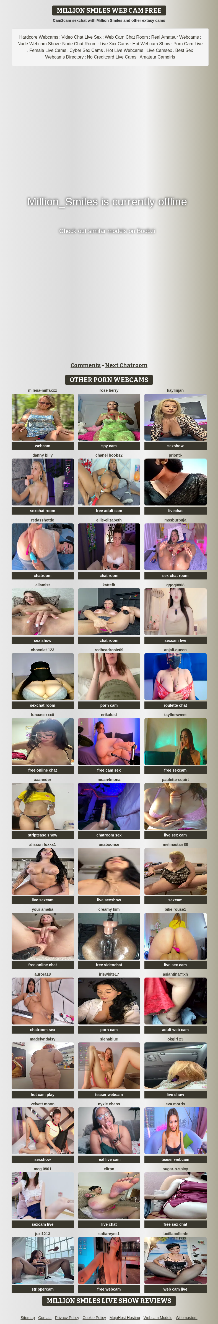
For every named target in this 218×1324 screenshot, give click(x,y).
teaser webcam (109, 1094)
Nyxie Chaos (109, 1104)
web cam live (175, 1289)
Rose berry (109, 390)
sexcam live (175, 640)
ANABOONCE (109, 844)
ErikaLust (109, 715)
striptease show (42, 835)
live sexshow (109, 900)
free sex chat (175, 1224)
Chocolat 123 (42, 650)
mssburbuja (175, 520)
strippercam (43, 1289)
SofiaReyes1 (109, 1234)
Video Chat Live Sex (81, 37)
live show (175, 1094)
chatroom (42, 575)
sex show (42, 640)
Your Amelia (42, 909)
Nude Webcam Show (38, 43)
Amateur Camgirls (157, 57)
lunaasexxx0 (42, 715)
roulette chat (175, 705)
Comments (86, 365)
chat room (109, 575)
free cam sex (109, 770)
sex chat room (175, 575)
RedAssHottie (42, 520)
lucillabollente (175, 1234)
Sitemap (27, 1317)
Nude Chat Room (79, 43)
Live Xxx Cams (114, 43)
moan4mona (109, 779)
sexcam (175, 900)
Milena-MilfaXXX (42, 390)
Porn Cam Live (188, 43)
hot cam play (42, 1094)
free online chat (42, 770)
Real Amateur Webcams (175, 37)
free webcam (109, 1289)
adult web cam (175, 1030)
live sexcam (43, 900)
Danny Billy (42, 455)
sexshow (175, 446)
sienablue (109, 1039)
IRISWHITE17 (109, 974)
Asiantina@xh (175, 974)
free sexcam (175, 770)
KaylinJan (175, 390)
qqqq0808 (175, 585)
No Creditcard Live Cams (111, 57)
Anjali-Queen (175, 650)
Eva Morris (175, 1104)
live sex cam (175, 835)
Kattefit (109, 585)
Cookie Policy (94, 1317)
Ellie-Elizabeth (109, 520)
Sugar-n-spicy (175, 1169)
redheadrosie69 (109, 650)
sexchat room (42, 511)
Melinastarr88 (175, 844)
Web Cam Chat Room (126, 37)
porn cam (109, 705)
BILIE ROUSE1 (175, 909)
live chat (109, 1224)
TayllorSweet (175, 715)
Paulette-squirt (175, 779)
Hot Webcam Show (151, 43)
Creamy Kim (109, 909)
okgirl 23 (175, 1039)
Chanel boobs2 (109, 455)
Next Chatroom (126, 365)
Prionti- (175, 455)
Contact (44, 1317)
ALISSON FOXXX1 (42, 844)
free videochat (109, 965)
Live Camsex (159, 50)
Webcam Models (158, 1317)
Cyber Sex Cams (86, 50)
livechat (175, 511)
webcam (42, 446)
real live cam (109, 1159)
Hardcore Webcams (38, 37)
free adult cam (109, 511)
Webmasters (186, 1317)
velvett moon (42, 1104)
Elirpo (109, 1169)
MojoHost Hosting (125, 1317)
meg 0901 (42, 1169)
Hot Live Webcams (124, 50)
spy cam (109, 446)
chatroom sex (108, 835)
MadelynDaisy (43, 1039)
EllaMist (42, 585)
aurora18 (42, 974)
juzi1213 (42, 1234)
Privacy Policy (67, 1317)
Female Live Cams (47, 50)
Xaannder (42, 779)
